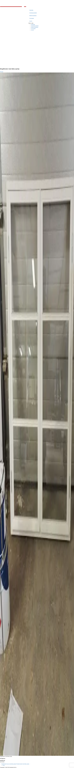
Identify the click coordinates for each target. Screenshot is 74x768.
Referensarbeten (33, 15)
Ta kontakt (31, 18)
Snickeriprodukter (33, 12)
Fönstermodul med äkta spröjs (23, 764)
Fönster (1, 71)
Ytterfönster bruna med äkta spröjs (8, 764)
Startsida (31, 10)
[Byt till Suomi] (51, 21)
